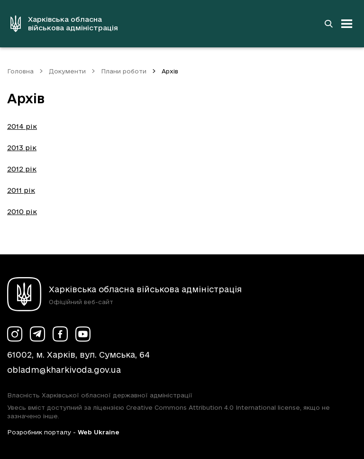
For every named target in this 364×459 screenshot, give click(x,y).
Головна (20, 71)
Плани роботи (123, 71)
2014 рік (22, 126)
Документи (67, 71)
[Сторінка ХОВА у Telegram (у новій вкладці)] (37, 334)
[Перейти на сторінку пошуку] (328, 23)
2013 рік (21, 148)
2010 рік (22, 211)
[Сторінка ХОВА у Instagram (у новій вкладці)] (14, 334)
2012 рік (21, 169)
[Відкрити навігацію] (347, 23)
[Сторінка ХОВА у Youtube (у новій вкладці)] (83, 334)
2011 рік (21, 190)
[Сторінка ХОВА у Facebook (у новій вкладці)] (60, 334)
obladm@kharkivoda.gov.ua (64, 369)
